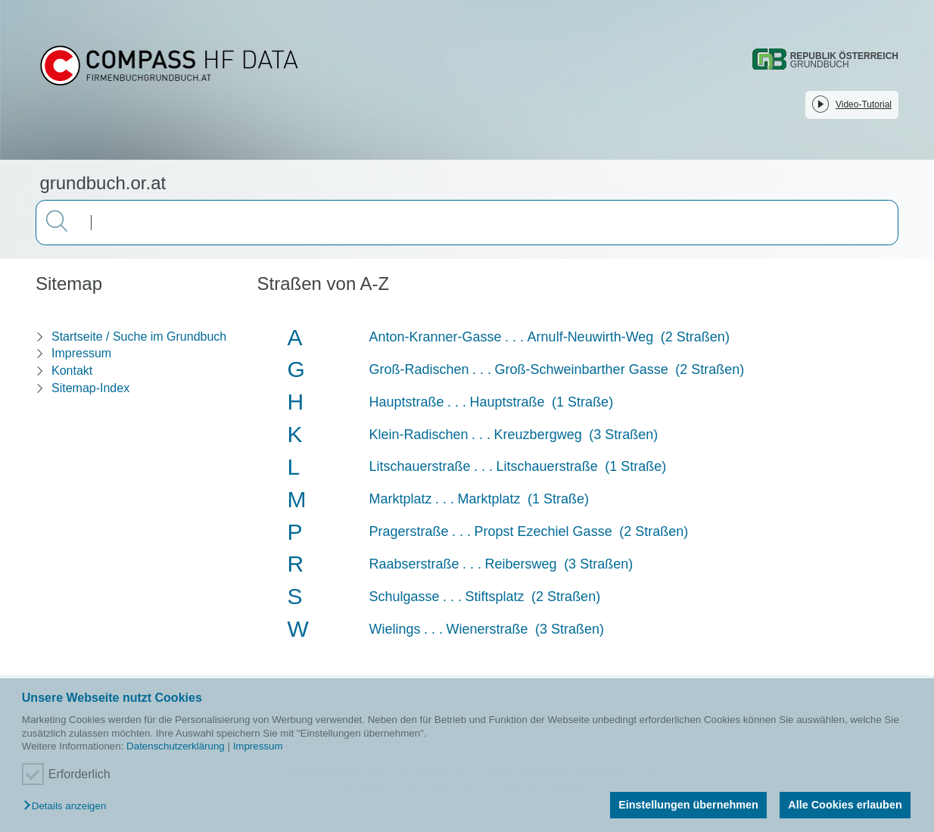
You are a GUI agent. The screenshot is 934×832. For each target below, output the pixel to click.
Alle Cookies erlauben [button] (844, 805)
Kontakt (71, 370)
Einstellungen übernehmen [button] (688, 805)
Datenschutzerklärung (175, 746)
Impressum (258, 746)
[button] (68, 807)
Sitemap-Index (90, 388)
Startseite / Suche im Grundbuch (138, 336)
